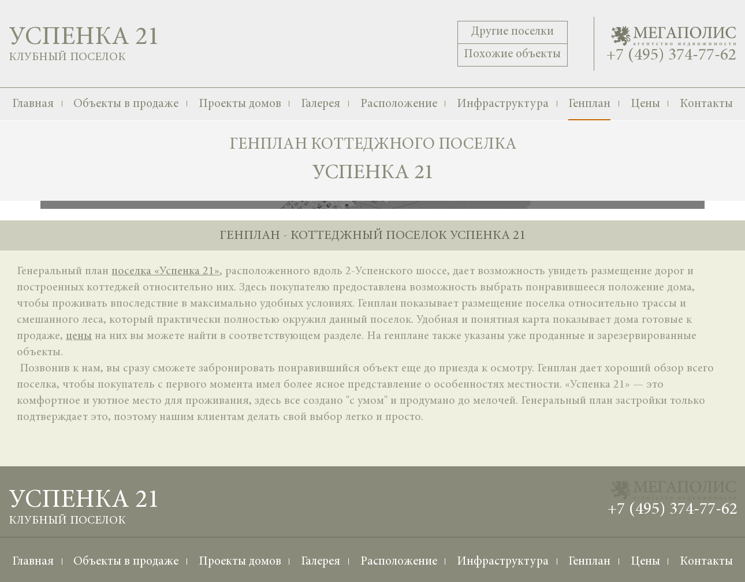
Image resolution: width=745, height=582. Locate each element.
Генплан (589, 104)
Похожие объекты (512, 55)
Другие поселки (512, 32)
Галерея (320, 104)
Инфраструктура (503, 104)
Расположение (398, 104)
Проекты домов (240, 104)
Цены (645, 104)
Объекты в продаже (125, 104)
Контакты (706, 104)
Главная (33, 104)
